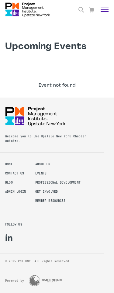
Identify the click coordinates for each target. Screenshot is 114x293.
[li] (9, 237)
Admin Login (15, 191)
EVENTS (41, 173)
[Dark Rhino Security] (45, 280)
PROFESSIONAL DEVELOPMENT (58, 182)
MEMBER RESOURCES (50, 200)
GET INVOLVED (46, 191)
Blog (9, 182)
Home (9, 164)
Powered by (14, 280)
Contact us (14, 173)
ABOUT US (42, 164)
